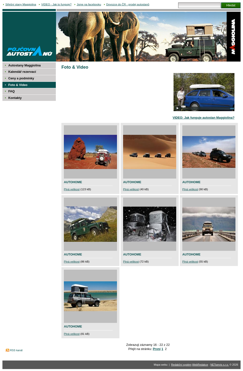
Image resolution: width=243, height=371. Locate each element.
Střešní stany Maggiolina (20, 4)
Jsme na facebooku (89, 4)
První (157, 349)
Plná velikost (72, 189)
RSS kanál (16, 350)
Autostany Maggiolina (24, 65)
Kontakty (15, 98)
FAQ (11, 91)
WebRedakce (200, 364)
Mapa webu (160, 364)
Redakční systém (181, 364)
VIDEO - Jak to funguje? (56, 4)
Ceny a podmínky (21, 78)
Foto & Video (18, 85)
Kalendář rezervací (22, 72)
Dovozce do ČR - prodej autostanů (127, 4)
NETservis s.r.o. (219, 364)
